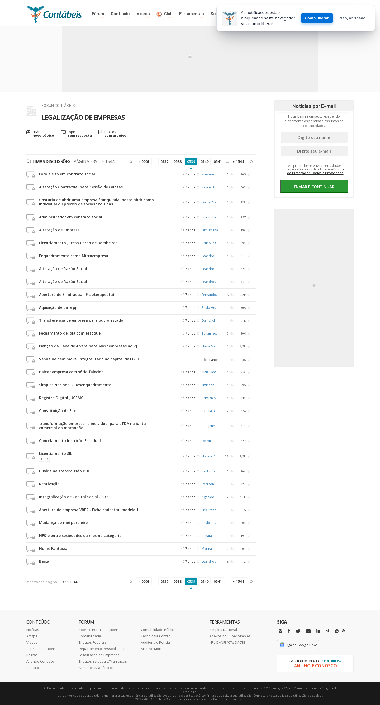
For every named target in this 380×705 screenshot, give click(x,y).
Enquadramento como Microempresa (73, 255)
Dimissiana (210, 230)
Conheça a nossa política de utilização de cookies (288, 695)
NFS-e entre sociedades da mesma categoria (80, 535)
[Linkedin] (318, 630)
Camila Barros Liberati (210, 411)
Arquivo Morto (152, 648)
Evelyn (206, 441)
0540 (205, 161)
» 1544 (238, 161)
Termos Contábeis (41, 648)
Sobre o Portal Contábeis (99, 629)
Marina (207, 548)
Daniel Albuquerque (210, 320)
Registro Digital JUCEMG (61, 397)
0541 (218, 161)
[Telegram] (327, 631)
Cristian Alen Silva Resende (210, 398)
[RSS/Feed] (343, 630)
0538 (178, 161)
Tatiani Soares (210, 333)
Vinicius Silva (210, 217)
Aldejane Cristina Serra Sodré (210, 426)
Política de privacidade (229, 699)
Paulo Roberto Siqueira (210, 471)
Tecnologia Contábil (156, 636)
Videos (31, 642)
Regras (32, 655)
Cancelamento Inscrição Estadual (70, 440)
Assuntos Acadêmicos (96, 667)
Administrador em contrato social (70, 216)
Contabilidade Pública (158, 629)
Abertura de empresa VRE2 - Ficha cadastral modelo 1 (89, 509)
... (155, 161)
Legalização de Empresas (99, 655)
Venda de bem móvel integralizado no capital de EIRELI (90, 358)
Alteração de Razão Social (63, 268)
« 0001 (144, 161)
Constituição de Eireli (58, 410)
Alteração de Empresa (59, 229)
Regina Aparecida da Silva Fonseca (210, 187)
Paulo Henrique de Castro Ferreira (210, 307)
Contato (32, 667)
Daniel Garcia (210, 202)
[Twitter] (298, 631)
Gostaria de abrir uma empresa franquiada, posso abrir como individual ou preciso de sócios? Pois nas (96, 202)
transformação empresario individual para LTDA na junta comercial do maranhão (92, 425)
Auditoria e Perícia (155, 642)
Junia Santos (210, 372)
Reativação (49, 483)
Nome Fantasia (53, 548)
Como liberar (317, 18)
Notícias (32, 629)
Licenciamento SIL (55, 453)
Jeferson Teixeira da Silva (210, 484)
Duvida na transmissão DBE (64, 470)
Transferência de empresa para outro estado (81, 320)
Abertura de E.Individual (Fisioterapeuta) (76, 294)
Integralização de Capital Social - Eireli (75, 496)
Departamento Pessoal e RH (101, 648)
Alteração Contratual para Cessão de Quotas (81, 186)
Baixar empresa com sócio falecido (71, 371)
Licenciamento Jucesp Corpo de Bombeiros (78, 242)
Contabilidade (90, 636)
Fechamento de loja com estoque (70, 333)
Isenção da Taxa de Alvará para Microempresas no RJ (88, 346)
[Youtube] (308, 631)
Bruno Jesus (210, 243)
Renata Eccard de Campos (210, 535)
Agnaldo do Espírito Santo (210, 497)
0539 (191, 161)
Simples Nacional (223, 629)
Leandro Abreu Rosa (210, 256)
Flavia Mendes (210, 346)
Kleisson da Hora (210, 174)
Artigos (31, 636)
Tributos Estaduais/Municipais (103, 661)
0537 (164, 161)
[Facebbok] (289, 630)
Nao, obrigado (352, 18)
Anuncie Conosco (40, 661)
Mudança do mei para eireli (64, 522)
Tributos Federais (93, 642)
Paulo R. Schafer (210, 523)
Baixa (44, 561)
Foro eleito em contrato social (67, 174)
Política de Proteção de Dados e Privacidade (315, 171)
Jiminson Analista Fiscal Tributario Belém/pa (210, 385)
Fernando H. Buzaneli (210, 294)
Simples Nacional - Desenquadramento (75, 384)
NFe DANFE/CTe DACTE (227, 642)
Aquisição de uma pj (57, 307)
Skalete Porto (210, 456)
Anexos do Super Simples (230, 636)
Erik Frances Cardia (210, 510)
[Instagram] (280, 630)
